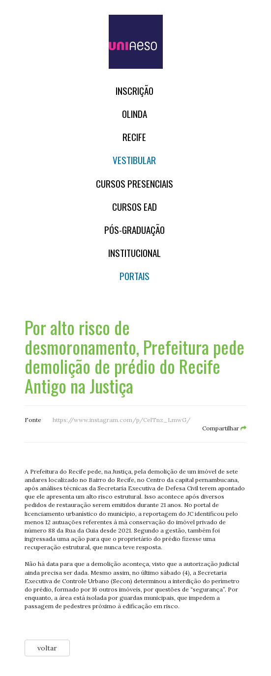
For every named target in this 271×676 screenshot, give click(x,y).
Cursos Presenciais (134, 183)
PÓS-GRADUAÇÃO (134, 229)
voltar (47, 648)
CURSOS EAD (134, 206)
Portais (135, 275)
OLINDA (134, 113)
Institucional (134, 252)
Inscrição (134, 90)
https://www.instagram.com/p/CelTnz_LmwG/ (121, 419)
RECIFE (134, 136)
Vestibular (134, 160)
